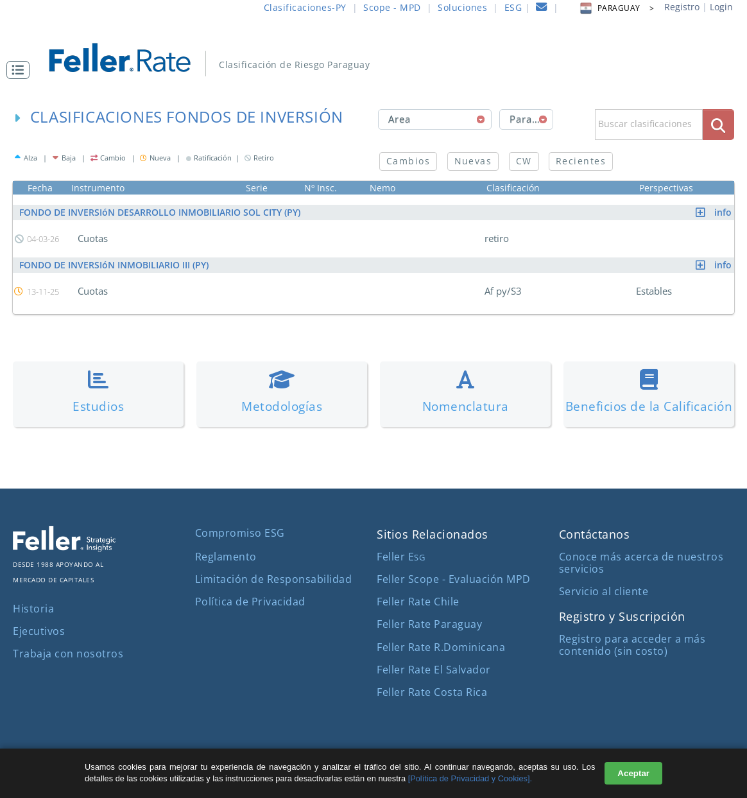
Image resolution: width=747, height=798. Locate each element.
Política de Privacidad (250, 601)
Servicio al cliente (604, 591)
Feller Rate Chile (418, 601)
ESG (513, 7)
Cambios (408, 161)
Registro (682, 7)
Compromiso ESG (240, 533)
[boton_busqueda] (718, 124)
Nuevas (473, 161)
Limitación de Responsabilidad (273, 579)
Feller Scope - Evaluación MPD (454, 579)
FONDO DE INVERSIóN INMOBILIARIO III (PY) (376, 265)
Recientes (581, 161)
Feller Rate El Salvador (434, 670)
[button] (21, 70)
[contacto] (541, 8)
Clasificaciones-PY (305, 7)
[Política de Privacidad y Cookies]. (470, 778)
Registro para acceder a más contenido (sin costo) (632, 645)
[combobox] (435, 119)
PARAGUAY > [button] (616, 8)
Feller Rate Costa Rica (432, 692)
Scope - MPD (392, 7)
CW (524, 161)
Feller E (401, 557)
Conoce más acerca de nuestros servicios (641, 563)
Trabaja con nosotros (68, 653)
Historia (33, 609)
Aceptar (633, 773)
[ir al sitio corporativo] (64, 548)
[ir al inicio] (129, 56)
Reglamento (226, 557)
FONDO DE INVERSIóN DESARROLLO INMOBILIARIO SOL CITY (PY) (376, 212)
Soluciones (462, 7)
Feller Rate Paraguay (429, 624)
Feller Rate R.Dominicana (441, 647)
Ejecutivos (39, 631)
